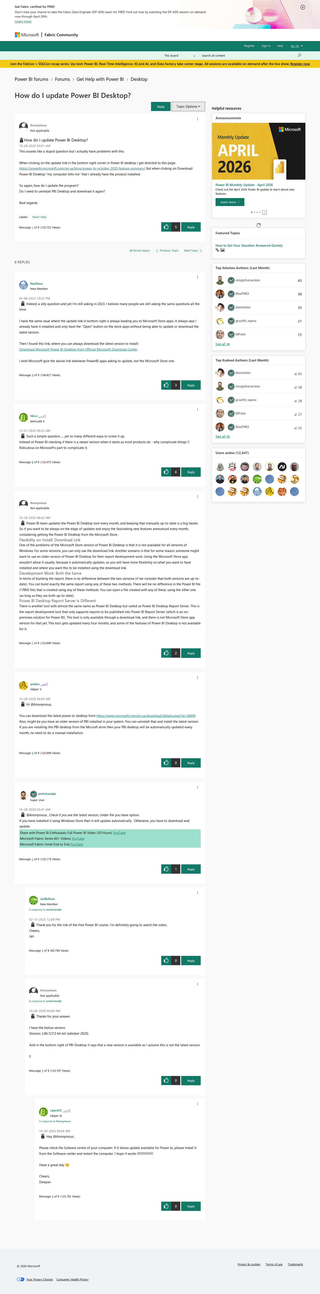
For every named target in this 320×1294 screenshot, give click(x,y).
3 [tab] (257, 212)
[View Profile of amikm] (34, 684)
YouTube (119, 832)
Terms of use (274, 1264)
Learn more (23, 21)
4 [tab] (260, 212)
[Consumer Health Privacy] (72, 1279)
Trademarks (295, 1264)
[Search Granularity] (180, 55)
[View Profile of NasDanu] (36, 283)
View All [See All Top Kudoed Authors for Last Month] (223, 436)
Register (249, 46)
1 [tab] (252, 212)
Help (280, 46)
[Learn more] (230, 202)
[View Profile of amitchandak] (47, 793)
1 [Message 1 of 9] (32, 227)
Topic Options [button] (187, 106)
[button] (161, 106)
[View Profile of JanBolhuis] (47, 898)
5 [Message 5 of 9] (42, 950)
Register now (300, 64)
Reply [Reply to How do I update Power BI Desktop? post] (191, 227)
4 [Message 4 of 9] (52, 1196)
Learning (182, 35)
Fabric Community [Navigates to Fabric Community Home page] (61, 34)
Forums (88, 35)
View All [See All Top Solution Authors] (223, 344)
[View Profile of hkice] (33, 415)
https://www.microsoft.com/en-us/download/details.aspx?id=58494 (146, 715)
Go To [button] (295, 46)
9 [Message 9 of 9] (32, 375)
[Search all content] (251, 55)
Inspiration (107, 35)
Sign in (266, 46)
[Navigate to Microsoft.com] (27, 34)
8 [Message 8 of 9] (32, 462)
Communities (145, 35)
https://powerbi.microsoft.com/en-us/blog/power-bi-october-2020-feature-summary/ (82, 168)
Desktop (139, 79)
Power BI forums (31, 79)
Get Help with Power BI (100, 79)
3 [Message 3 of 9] (42, 1070)
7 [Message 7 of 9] (32, 643)
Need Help (39, 216)
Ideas (125, 35)
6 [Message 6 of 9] (32, 753)
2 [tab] (254, 212)
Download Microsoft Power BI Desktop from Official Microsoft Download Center (78, 349)
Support (201, 35)
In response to (45, 909)
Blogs (165, 35)
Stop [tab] (264, 212)
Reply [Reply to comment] (191, 385)
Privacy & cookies (249, 1264)
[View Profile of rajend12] (56, 1110)
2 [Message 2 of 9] (32, 859)
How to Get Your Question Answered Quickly (249, 245)
